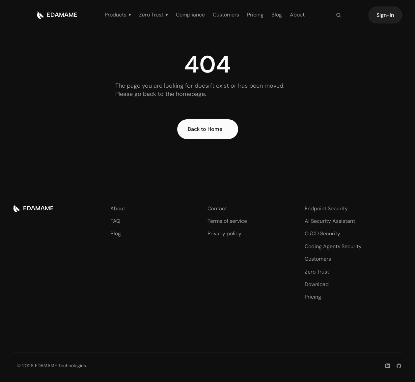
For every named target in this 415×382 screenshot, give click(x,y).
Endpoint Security (326, 208)
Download (317, 284)
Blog (276, 14)
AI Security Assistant (330, 221)
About (297, 14)
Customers (226, 14)
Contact (217, 208)
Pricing (255, 14)
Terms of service (227, 221)
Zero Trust (317, 271)
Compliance (190, 14)
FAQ (115, 221)
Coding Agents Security (333, 246)
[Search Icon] (338, 15)
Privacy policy (224, 233)
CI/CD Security (322, 233)
